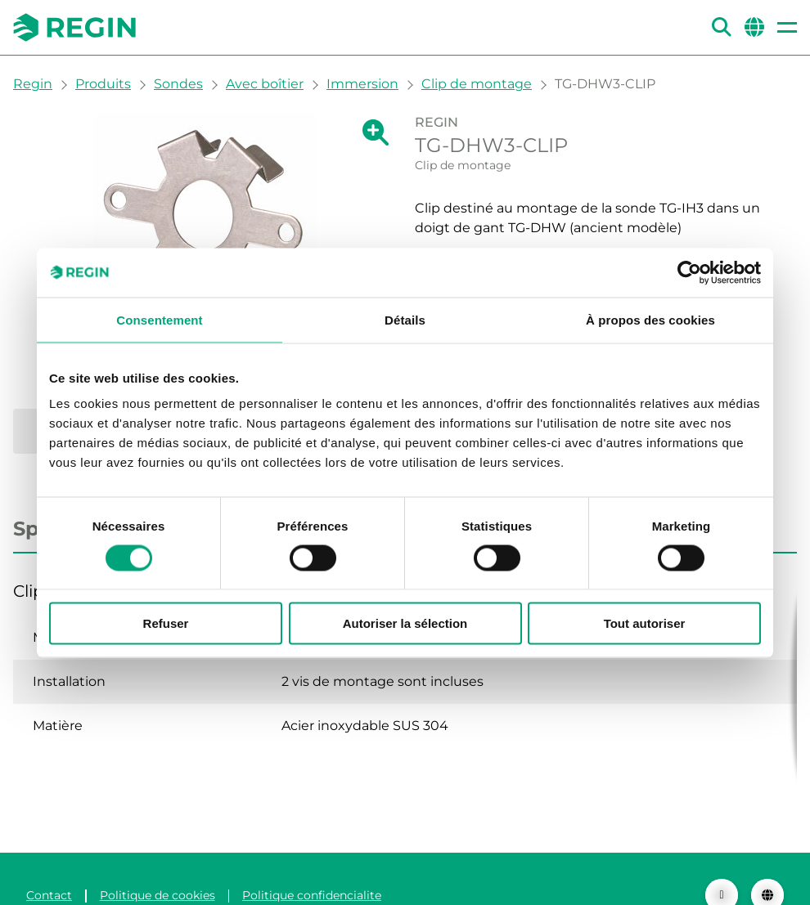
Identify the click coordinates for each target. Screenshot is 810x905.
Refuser (166, 623)
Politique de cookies (157, 862)
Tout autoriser (645, 623)
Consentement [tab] (159, 319)
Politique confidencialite (311, 862)
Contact (49, 862)
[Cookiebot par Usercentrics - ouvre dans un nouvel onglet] (689, 272)
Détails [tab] (405, 319)
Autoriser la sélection (405, 623)
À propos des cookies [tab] (650, 319)
